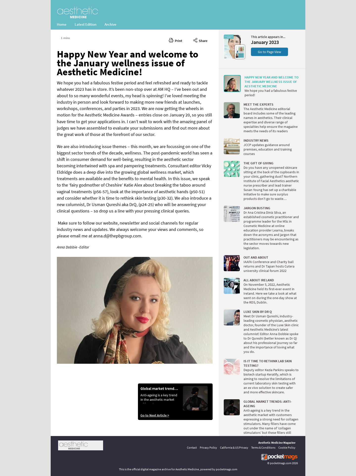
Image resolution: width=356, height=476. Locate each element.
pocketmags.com (280, 463)
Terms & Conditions (263, 447)
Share (200, 40)
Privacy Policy (208, 447)
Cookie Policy (286, 447)
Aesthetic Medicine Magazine (276, 442)
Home (62, 24)
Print (175, 40)
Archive (110, 24)
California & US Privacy (234, 447)
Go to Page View (269, 52)
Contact (192, 447)
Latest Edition (85, 24)
